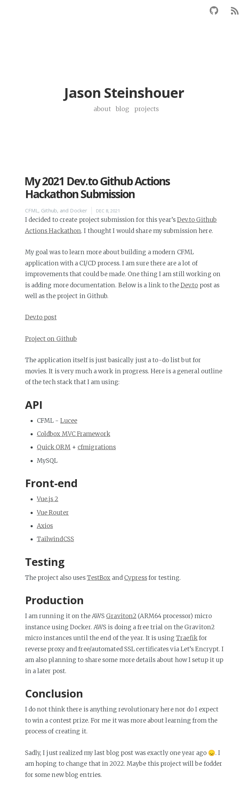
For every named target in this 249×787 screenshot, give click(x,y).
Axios (45, 526)
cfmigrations (97, 447)
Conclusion (54, 693)
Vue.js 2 (47, 499)
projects (146, 109)
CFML (31, 210)
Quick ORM (54, 447)
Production (54, 600)
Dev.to (189, 285)
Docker (78, 210)
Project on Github (51, 339)
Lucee (68, 420)
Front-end (51, 483)
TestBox (99, 578)
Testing (45, 561)
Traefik (187, 638)
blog (123, 109)
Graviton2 (121, 616)
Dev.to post (41, 317)
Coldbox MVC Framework (73, 434)
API (33, 404)
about (103, 109)
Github (49, 210)
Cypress (135, 578)
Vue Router (53, 512)
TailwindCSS (55, 539)
